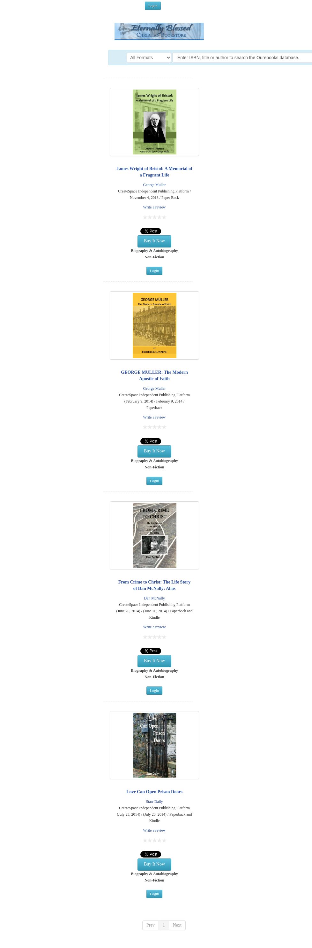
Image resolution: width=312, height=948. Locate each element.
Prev (150, 925)
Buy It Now (154, 241)
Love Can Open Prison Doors (154, 791)
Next (177, 925)
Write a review (154, 207)
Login (152, 6)
